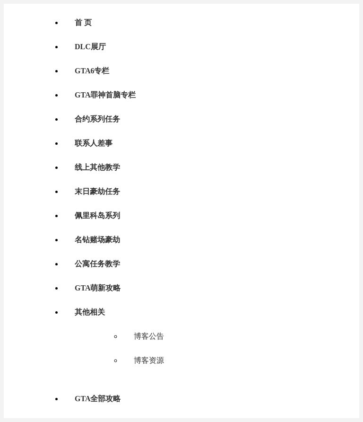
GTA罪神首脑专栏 (105, 95)
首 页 (83, 22)
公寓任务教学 (97, 264)
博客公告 (149, 336)
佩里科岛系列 (97, 215)
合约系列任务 (97, 119)
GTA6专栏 (92, 71)
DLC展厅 (90, 47)
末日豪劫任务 (97, 191)
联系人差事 (93, 143)
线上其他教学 (97, 167)
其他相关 (90, 312)
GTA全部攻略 (98, 399)
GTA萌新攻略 (98, 288)
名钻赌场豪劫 (97, 240)
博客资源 (149, 360)
